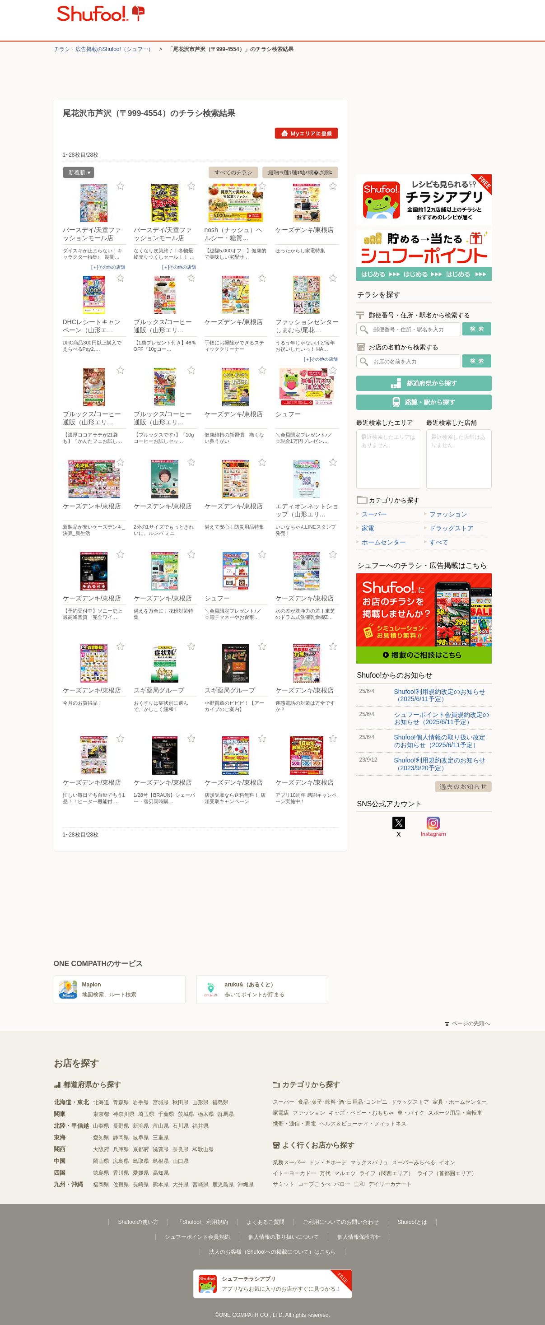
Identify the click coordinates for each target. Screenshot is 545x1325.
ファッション (445, 514)
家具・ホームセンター (460, 1102)
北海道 (101, 1102)
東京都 (101, 1114)
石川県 (180, 1126)
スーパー (371, 514)
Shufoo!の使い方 (138, 1222)
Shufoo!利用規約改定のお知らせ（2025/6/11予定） (439, 695)
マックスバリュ (369, 1162)
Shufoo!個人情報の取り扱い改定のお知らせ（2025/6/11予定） (439, 741)
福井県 (200, 1126)
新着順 (77, 173)
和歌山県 (203, 1149)
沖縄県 (246, 1184)
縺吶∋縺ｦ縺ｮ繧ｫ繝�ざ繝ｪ (300, 172)
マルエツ (345, 1173)
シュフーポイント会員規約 (197, 1237)
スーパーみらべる (413, 1162)
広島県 (121, 1161)
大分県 (180, 1184)
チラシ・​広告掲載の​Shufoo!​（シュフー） (104, 49)
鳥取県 (141, 1161)
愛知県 (101, 1137)
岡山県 (101, 1161)
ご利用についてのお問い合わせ (341, 1222)
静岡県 (121, 1137)
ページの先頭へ (467, 1023)
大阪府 (101, 1149)
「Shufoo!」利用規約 (202, 1222)
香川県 (121, 1173)
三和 (359, 1184)
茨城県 (186, 1114)
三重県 (161, 1137)
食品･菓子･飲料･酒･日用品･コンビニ (342, 1102)
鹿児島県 (223, 1184)
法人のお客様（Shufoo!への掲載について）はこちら (272, 1252)
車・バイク (410, 1113)
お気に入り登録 (120, 186)
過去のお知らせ (463, 786)
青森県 (121, 1102)
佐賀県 (121, 1184)
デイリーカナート (390, 1184)
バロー (342, 1184)
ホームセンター (381, 542)
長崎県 (141, 1184)
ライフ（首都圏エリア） (447, 1173)
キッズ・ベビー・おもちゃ (361, 1113)
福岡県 (101, 1184)
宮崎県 (200, 1184)
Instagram (433, 827)
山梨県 (101, 1126)
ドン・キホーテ (328, 1162)
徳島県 (101, 1173)
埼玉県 (146, 1114)
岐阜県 (141, 1137)
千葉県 (166, 1114)
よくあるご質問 (265, 1222)
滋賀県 (161, 1149)
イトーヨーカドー (294, 1173)
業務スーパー (289, 1162)
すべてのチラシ (233, 172)
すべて (436, 542)
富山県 (161, 1126)
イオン (447, 1162)
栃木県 (206, 1114)
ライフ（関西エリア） (386, 1173)
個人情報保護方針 (359, 1237)
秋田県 (180, 1102)
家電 (365, 528)
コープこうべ (314, 1184)
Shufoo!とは (412, 1222)
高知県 (161, 1173)
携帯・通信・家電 (294, 1123)
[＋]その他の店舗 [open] (108, 267)
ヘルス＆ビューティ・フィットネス (363, 1123)
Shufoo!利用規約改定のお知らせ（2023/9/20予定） (439, 764)
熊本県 (161, 1184)
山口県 (180, 1161)
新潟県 (141, 1126)
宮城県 (161, 1102)
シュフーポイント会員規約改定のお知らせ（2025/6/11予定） (441, 718)
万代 (325, 1173)
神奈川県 (124, 1114)
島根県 (161, 1161)
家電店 (281, 1113)
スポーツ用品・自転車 (455, 1113)
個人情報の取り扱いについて (283, 1237)
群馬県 (226, 1114)
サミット (283, 1184)
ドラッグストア (449, 528)
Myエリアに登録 (306, 133)
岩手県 (141, 1102)
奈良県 (180, 1149)
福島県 (220, 1102)
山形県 (200, 1102)
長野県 (121, 1126)
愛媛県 (141, 1173)
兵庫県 (121, 1149)
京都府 (141, 1149)
